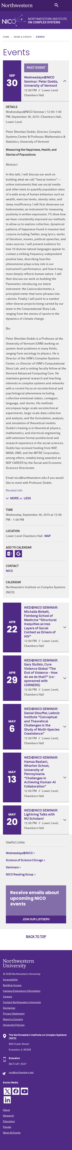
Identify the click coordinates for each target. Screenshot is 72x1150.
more (12, 498)
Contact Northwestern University (22, 1002)
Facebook (15, 1091)
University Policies (13, 1025)
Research (8, 1116)
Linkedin (7, 1099)
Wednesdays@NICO (19, 853)
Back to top (36, 936)
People (7, 1127)
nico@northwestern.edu (21, 1073)
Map (47, 536)
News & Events (23, 37)
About (6, 1110)
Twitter (7, 1091)
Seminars (12, 867)
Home (6, 37)
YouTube (24, 1091)
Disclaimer (9, 1008)
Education (9, 1121)
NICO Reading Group (19, 874)
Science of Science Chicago (24, 860)
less (25, 498)
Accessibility (10, 979)
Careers (7, 996)
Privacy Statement (13, 1013)
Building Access (12, 985)
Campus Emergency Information (21, 991)
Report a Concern (13, 1019)
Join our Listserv (36, 919)
